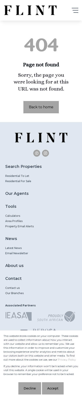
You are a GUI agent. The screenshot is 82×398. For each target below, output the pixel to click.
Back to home (41, 107)
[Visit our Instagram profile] (45, 153)
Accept (52, 388)
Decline (30, 388)
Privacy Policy (67, 359)
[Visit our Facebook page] (36, 153)
